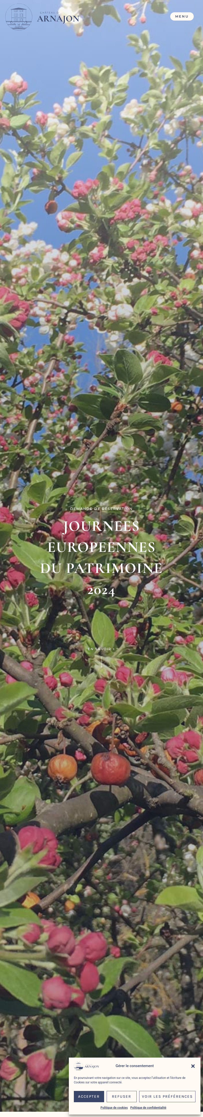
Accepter (89, 1096)
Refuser (121, 1096)
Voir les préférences (167, 1096)
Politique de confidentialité (148, 1107)
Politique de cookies (114, 1107)
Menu (182, 16)
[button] (192, 1066)
